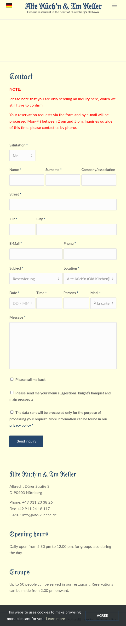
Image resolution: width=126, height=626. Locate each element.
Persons (70, 293)
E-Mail (15, 243)
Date (14, 293)
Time (41, 293)
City (40, 219)
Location (71, 268)
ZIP (13, 219)
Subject (16, 268)
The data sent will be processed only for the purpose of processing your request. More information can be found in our (58, 418)
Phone (69, 243)
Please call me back (30, 379)
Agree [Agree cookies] (102, 615)
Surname (54, 169)
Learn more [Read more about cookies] (55, 618)
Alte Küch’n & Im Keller (63, 6)
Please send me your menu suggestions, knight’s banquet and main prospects (60, 396)
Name (15, 169)
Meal (95, 293)
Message (17, 317)
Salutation (18, 145)
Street (15, 194)
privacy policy (20, 425)
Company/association (98, 169)
